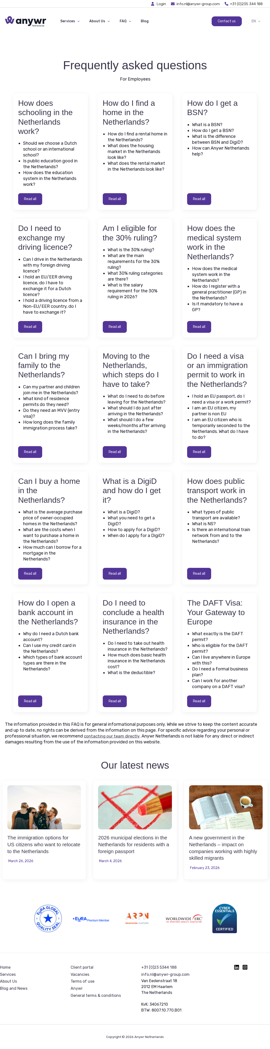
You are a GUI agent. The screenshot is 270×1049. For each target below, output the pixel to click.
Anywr (77, 988)
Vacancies (80, 974)
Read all (30, 199)
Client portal (82, 967)
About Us (8, 981)
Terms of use (82, 981)
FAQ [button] (118, 21)
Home (5, 967)
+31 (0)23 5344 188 (159, 967)
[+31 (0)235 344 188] (244, 4)
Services (8, 974)
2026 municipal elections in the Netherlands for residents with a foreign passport (134, 844)
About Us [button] (95, 21)
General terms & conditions (96, 995)
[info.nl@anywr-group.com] (195, 4)
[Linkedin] (236, 967)
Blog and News (13, 988)
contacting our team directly (113, 736)
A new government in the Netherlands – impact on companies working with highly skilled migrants (220, 847)
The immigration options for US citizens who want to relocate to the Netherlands (42, 844)
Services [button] (68, 21)
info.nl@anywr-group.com (165, 974)
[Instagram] (245, 967)
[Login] (158, 4)
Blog (134, 21)
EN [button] (257, 21)
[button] (76, 21)
